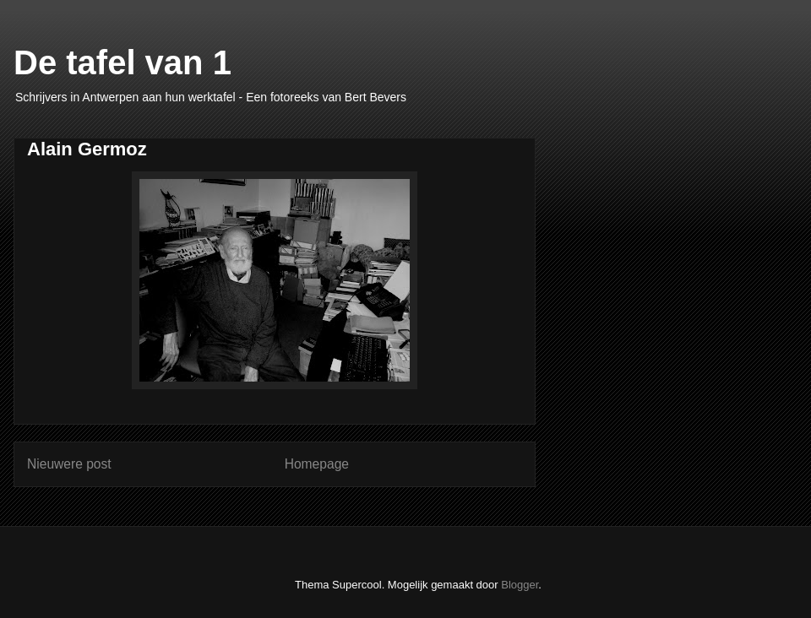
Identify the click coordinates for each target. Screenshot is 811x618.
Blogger (519, 584)
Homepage (317, 464)
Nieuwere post (69, 464)
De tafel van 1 (122, 62)
